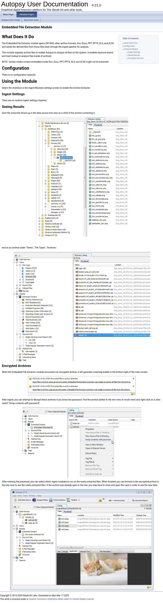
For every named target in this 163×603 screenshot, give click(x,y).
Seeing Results (134, 55)
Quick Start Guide (31, 20)
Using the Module (131, 49)
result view (129, 399)
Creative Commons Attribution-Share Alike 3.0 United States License (61, 599)
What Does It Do (130, 43)
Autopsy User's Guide (11, 20)
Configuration (129, 46)
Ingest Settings (134, 52)
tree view (116, 399)
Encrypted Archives (136, 58)
